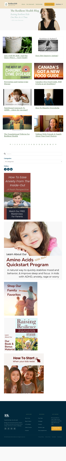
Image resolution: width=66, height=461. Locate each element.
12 (39, 159)
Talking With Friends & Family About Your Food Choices (48, 147)
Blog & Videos (28, 435)
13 (42, 159)
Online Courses (28, 441)
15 (48, 159)
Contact (40, 438)
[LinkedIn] (14, 443)
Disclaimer (54, 451)
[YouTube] (11, 443)
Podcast (27, 444)
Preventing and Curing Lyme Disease (16, 86)
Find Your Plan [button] (49, 4)
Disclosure (59, 451)
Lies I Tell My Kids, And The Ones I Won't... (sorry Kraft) (17, 58)
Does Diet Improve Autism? (44, 57)
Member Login (41, 441)
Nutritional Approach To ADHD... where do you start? (17, 118)
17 (54, 159)
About (23, 4)
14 (45, 159)
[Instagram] (5, 443)
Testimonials (39, 4)
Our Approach (30, 4)
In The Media (28, 438)
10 (34, 159)
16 (51, 159)
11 (36, 159)
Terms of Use (47, 451)
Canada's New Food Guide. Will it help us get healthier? (48, 88)
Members (59, 4)
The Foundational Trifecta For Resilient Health (15, 147)
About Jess (27, 432)
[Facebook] (8, 443)
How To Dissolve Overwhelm (43, 116)
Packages (40, 435)
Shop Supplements (42, 444)
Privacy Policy (41, 451)
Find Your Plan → (56, 443)
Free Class (40, 432)
